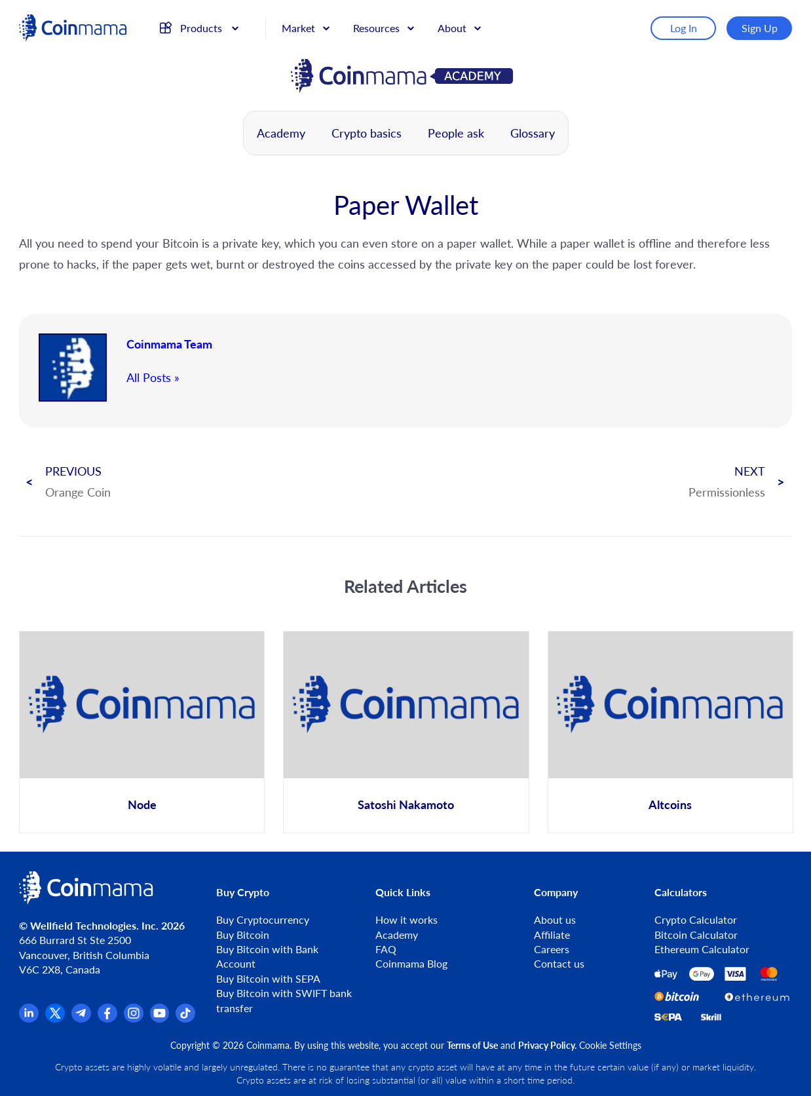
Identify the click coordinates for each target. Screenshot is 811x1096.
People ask (456, 133)
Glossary (532, 133)
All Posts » (152, 377)
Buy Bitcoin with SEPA (268, 978)
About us (555, 919)
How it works (406, 919)
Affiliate (552, 934)
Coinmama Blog (411, 963)
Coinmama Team (169, 344)
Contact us (559, 963)
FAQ (385, 949)
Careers (551, 949)
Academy (281, 133)
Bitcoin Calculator (696, 934)
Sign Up (760, 28)
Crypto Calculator (695, 919)
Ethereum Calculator (701, 949)
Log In (683, 28)
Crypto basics (366, 133)
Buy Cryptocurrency (262, 919)
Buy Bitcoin (242, 934)
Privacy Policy (546, 1045)
